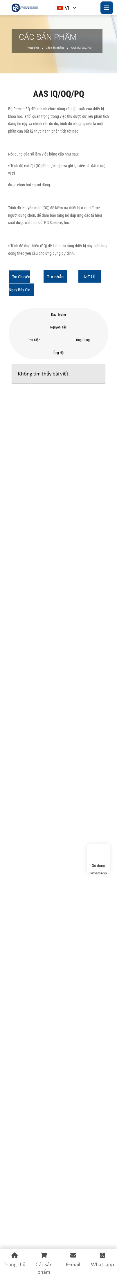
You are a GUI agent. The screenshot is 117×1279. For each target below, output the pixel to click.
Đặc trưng (58, 314)
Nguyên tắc (58, 327)
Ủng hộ (58, 353)
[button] (21, 283)
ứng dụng (83, 340)
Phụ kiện (34, 340)
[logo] (25, 7)
